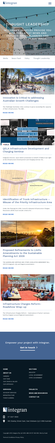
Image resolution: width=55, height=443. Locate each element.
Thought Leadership (41, 58)
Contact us (34, 397)
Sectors (33, 369)
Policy (27, 58)
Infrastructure (8, 395)
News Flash (16, 58)
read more (8, 113)
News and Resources (38, 393)
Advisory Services (9, 392)
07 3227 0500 (13, 417)
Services (7, 389)
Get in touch (27, 347)
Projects (33, 389)
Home (5, 369)
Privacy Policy (19, 437)
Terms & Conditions (9, 437)
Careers (6, 376)
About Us (7, 373)
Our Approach (8, 384)
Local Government (36, 375)
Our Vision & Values (10, 381)
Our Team (6, 379)
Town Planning (8, 398)
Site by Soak (43, 433)
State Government (35, 378)
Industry (32, 372)
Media (5, 58)
